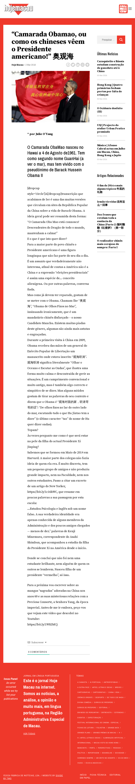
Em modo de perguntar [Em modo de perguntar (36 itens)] (88, 712)
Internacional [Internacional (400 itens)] (84, 743)
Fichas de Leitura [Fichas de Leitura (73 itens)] (86, 728)
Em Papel (85, 778)
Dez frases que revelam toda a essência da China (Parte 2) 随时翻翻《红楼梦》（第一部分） (111, 223)
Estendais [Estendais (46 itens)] (119, 712)
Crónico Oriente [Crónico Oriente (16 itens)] (85, 697)
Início (83, 775)
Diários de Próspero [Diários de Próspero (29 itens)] (87, 707)
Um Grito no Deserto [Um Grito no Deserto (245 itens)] (105, 758)
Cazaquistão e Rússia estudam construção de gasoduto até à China (110, 66)
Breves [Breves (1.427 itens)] (118, 687)
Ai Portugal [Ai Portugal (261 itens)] (95, 682)
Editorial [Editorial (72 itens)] (103, 707)
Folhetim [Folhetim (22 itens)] (101, 728)
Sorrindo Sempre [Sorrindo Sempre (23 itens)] (85, 758)
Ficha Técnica (98, 775)
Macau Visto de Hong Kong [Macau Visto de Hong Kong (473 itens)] (106, 743)
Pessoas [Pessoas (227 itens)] (117, 748)
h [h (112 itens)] (119, 733)
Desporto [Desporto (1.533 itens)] (99, 697)
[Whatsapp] (83, 65)
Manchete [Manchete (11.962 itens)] (82, 748)
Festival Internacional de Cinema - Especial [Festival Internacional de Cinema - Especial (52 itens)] (98, 722)
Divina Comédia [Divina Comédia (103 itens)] (84, 702)
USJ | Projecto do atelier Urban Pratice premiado (111, 128)
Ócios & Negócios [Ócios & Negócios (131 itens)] (94, 763)
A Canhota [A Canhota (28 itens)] (82, 682)
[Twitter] (73, 65)
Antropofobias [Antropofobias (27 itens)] (111, 682)
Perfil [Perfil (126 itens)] (92, 748)
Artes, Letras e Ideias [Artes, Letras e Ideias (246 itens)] (102, 687)
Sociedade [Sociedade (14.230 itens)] (119, 753)
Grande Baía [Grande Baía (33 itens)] (113, 728)
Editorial (115, 775)
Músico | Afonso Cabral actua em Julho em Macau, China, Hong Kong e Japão (111, 150)
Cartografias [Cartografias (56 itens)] (84, 692)
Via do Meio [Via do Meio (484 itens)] (123, 758)
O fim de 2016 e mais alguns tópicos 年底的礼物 (111, 189)
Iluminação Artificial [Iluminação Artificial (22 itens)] (113, 738)
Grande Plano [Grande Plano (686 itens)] (84, 733)
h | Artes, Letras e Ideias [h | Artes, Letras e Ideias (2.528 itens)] (89, 738)
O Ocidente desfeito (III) (110, 110)
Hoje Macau (18, 64)
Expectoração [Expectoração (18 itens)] (94, 718)
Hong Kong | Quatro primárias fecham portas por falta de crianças (110, 89)
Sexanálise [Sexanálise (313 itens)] (107, 753)
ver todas (29, 734)
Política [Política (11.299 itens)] (81, 753)
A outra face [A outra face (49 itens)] (83, 687)
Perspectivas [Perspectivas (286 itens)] (104, 748)
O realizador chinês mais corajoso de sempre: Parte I (109, 244)
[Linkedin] (78, 65)
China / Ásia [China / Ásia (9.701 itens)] (113, 692)
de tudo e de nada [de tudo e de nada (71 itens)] (115, 697)
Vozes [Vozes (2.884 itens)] (80, 763)
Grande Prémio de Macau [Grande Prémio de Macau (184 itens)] (104, 733)
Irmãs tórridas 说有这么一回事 (111, 203)
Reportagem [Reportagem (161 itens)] (93, 753)
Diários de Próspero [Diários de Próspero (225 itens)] (103, 702)
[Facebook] (68, 65)
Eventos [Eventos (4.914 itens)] (81, 718)
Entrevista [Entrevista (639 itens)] (106, 712)
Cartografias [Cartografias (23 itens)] (99, 692)
